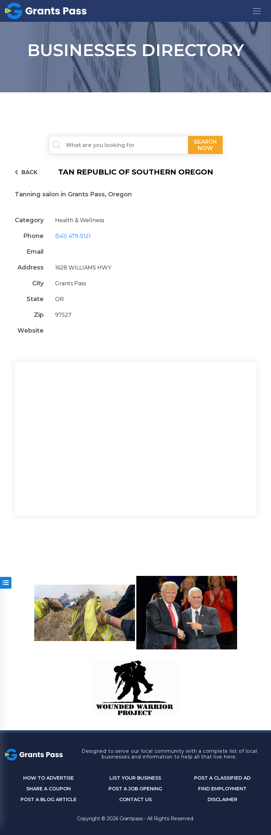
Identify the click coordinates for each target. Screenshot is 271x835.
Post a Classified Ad (222, 778)
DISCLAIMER (222, 799)
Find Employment (222, 789)
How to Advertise (48, 778)
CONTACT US (135, 799)
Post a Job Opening (135, 789)
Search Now (205, 145)
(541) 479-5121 (73, 236)
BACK (26, 172)
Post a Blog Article (48, 799)
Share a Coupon (48, 789)
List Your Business (135, 778)
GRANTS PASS (136, 101)
